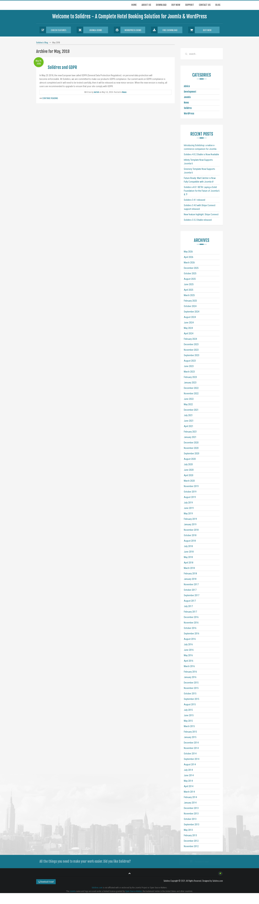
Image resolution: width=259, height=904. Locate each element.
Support (189, 4)
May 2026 (188, 251)
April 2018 (188, 562)
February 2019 (190, 519)
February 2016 (190, 671)
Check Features (52, 30)
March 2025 (189, 295)
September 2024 (191, 311)
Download (161, 4)
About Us (146, 4)
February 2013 (190, 835)
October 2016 (190, 628)
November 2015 (191, 688)
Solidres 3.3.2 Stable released (198, 220)
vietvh (96, 92)
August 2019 (190, 497)
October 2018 (190, 535)
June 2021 (189, 420)
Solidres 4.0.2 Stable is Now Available (201, 154)
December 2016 (191, 617)
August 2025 (190, 279)
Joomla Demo (89, 30)
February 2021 (190, 431)
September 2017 (191, 595)
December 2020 (191, 442)
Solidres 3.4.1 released (194, 200)
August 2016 (190, 639)
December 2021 (191, 410)
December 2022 (191, 388)
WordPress (189, 113)
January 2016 (190, 677)
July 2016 (188, 644)
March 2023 (189, 371)
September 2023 (191, 355)
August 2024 (190, 317)
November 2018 (191, 530)
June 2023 (189, 366)
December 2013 (191, 808)
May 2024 (188, 328)
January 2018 (190, 579)
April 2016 (188, 660)
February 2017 (190, 611)
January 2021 (190, 437)
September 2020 (191, 453)
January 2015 (190, 737)
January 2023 (190, 382)
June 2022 (189, 399)
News (124, 92)
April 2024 (188, 333)
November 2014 (191, 748)
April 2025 (188, 289)
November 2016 (191, 622)
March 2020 (189, 480)
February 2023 (190, 377)
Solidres (188, 108)
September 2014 (191, 759)
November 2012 (191, 846)
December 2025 (191, 268)
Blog (217, 4)
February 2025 (190, 300)
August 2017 (190, 600)
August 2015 (190, 704)
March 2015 (189, 726)
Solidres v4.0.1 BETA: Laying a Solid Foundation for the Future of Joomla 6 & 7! (202, 191)
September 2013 (191, 824)
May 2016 (188, 655)
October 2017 (190, 590)
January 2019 (190, 524)
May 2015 (188, 720)
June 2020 (189, 470)
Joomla (187, 97)
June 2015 (189, 715)
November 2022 (191, 393)
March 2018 (189, 568)
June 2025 (189, 284)
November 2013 (191, 813)
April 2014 (188, 786)
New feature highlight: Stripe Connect (201, 214)
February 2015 (190, 731)
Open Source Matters (133, 891)
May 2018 (188, 557)
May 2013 (188, 830)
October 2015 (190, 693)
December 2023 (191, 344)
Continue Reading (50, 98)
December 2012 (191, 841)
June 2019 (189, 508)
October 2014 (190, 753)
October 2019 (190, 491)
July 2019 (188, 502)
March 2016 (189, 666)
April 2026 (188, 257)
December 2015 (191, 682)
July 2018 (188, 546)
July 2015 (188, 710)
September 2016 (191, 633)
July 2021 (188, 415)
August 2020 (190, 459)
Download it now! (46, 881)
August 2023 (190, 360)
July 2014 (188, 770)
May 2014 (188, 781)
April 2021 (188, 426)
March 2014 (189, 791)
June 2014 (189, 775)
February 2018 (190, 573)
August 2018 (190, 540)
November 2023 (191, 350)
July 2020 (188, 464)
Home (134, 4)
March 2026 (189, 262)
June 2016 (189, 650)
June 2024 (189, 322)
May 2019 (188, 513)
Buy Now (199, 30)
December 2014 (191, 742)
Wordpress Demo (127, 30)
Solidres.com (97, 887)
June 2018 (189, 551)
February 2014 (190, 797)
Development (190, 91)
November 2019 (191, 486)
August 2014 (190, 764)
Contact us (204, 4)
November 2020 (191, 448)
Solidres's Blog (42, 42)
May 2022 (188, 404)
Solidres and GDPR (62, 67)
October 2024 (190, 306)
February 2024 (190, 339)
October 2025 (190, 273)
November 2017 (191, 584)
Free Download (164, 30)
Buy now (175, 4)
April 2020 (188, 475)
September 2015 (191, 699)
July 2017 (188, 606)
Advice (187, 86)
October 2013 (190, 819)
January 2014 (190, 802)
